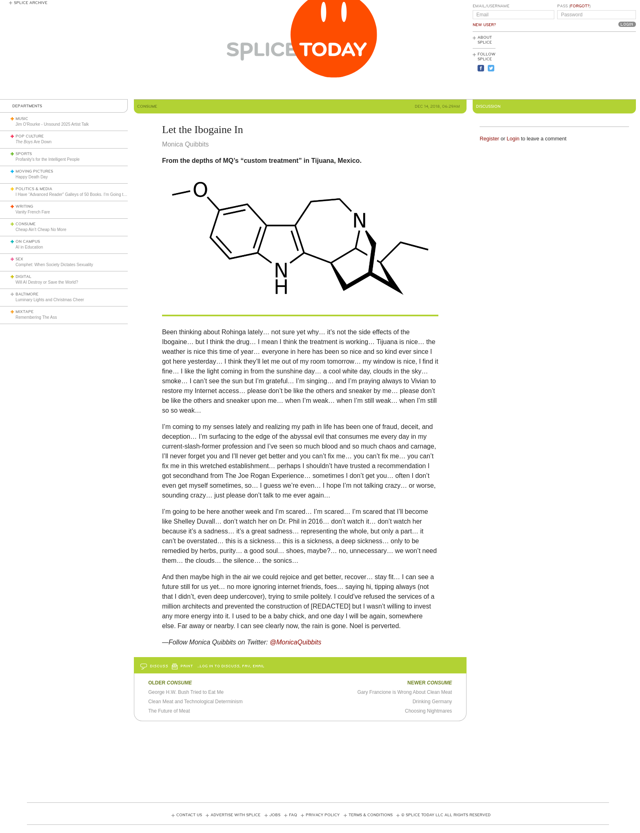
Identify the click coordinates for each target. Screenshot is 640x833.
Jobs (274, 815)
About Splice (485, 40)
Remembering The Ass (36, 317)
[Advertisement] (599, 65)
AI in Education (29, 247)
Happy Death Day (32, 177)
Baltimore (27, 294)
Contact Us (189, 815)
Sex (19, 259)
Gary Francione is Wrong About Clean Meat (404, 692)
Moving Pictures (34, 171)
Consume (26, 224)
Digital (23, 276)
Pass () (574, 6)
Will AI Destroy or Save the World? (47, 282)
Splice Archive (30, 2)
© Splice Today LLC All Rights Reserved (446, 815)
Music (22, 118)
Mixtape (24, 311)
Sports (24, 153)
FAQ (293, 815)
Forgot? (579, 6)
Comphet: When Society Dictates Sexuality (54, 264)
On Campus (28, 241)
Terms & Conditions (371, 815)
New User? (484, 24)
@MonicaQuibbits (296, 642)
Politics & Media (34, 189)
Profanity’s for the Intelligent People (48, 159)
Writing (24, 206)
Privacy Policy (323, 815)
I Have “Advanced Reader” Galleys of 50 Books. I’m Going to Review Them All (86, 194)
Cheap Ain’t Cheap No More (41, 229)
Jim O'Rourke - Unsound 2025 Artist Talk (52, 124)
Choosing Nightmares (428, 711)
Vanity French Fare (33, 212)
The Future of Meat (169, 711)
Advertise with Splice (235, 815)
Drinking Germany (432, 701)
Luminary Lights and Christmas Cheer (50, 300)
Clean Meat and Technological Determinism (195, 701)
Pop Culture (30, 136)
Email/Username (491, 6)
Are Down (33, 142)
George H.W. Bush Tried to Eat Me (186, 692)
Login (513, 139)
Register (489, 139)
